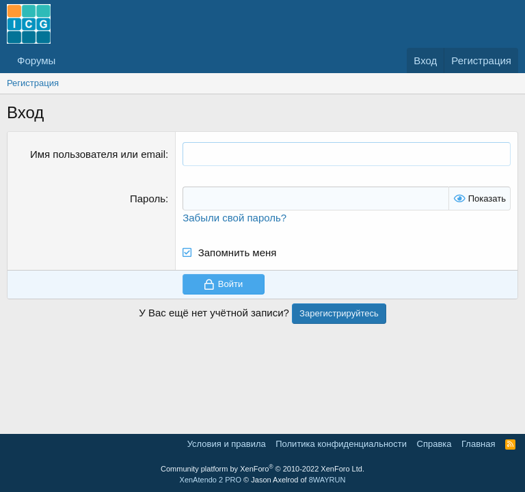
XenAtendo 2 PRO (211, 480)
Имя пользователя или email (97, 154)
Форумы (36, 60)
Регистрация (33, 83)
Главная (478, 444)
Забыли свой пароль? (234, 217)
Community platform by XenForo (262, 469)
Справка (434, 444)
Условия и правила (226, 444)
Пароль (147, 198)
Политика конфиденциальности (341, 444)
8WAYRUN (327, 480)
